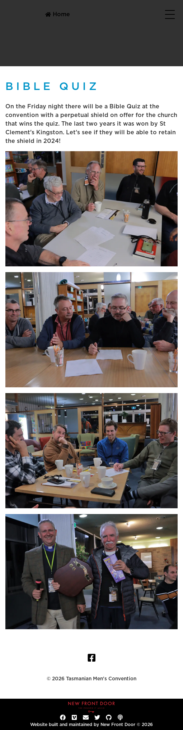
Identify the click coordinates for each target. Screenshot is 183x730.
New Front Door (117, 724)
